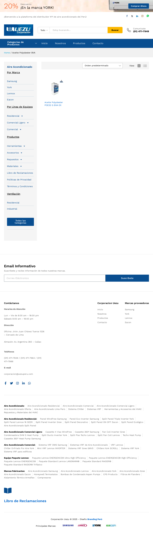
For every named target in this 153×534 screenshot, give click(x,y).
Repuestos (14, 159)
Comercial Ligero (18, 122)
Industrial (12, 208)
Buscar (115, 30)
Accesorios (15, 152)
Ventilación (13, 193)
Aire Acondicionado (19, 66)
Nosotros (60, 43)
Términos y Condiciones (20, 186)
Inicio (44, 43)
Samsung (12, 81)
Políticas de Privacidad (19, 179)
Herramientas (16, 146)
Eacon (10, 99)
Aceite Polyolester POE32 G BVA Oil (54, 103)
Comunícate (139, 28)
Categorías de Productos (15, 43)
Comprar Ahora (138, 6)
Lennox (11, 93)
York (9, 87)
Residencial (15, 115)
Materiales (14, 166)
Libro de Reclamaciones (20, 173)
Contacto (97, 43)
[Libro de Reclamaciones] (8, 490)
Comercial (14, 129)
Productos (79, 43)
